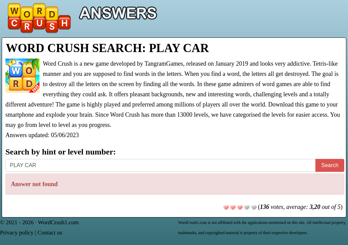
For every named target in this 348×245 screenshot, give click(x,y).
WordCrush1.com (58, 222)
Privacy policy (17, 232)
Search (329, 165)
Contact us (50, 232)
